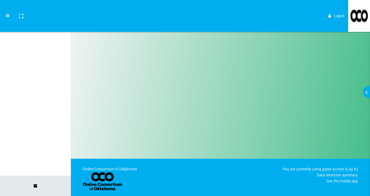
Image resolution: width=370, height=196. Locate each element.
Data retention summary (337, 175)
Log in (336, 9)
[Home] (35, 25)
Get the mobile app (342, 181)
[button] (21, 9)
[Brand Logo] (359, 9)
